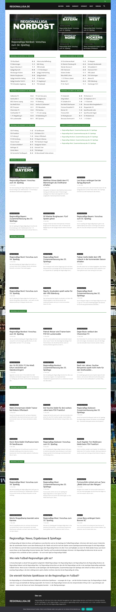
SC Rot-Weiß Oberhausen (15, 515)
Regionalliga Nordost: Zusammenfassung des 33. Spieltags (80, 137)
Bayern (60, 6)
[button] (104, 6)
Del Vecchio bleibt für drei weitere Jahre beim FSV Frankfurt (57, 409)
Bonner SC (80, 515)
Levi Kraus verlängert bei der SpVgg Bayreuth (89, 181)
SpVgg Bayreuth (81, 177)
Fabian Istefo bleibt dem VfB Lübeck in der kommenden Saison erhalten (91, 259)
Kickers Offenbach (89, 44)
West (91, 6)
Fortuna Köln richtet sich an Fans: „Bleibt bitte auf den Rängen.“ (91, 483)
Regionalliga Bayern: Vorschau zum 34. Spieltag (22, 181)
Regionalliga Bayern (65, 25)
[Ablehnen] (114, 609)
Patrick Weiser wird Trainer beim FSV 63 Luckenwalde (57, 333)
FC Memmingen (47, 177)
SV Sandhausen (13, 439)
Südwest (84, 6)
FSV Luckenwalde (47, 328)
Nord (68, 6)
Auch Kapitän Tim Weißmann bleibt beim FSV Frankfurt (89, 443)
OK (83, 609)
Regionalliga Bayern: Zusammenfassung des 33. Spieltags (79, 130)
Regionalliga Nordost (17, 39)
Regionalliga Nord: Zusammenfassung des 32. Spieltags (88, 293)
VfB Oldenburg (47, 288)
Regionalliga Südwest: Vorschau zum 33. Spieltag (56, 443)
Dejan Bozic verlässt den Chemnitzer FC (87, 333)
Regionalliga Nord (64, 44)
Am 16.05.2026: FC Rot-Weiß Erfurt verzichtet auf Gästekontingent (22, 367)
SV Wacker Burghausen (49, 213)
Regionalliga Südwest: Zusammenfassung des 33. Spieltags (80, 140)
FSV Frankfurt (47, 404)
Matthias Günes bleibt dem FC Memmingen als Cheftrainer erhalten (56, 182)
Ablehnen (89, 609)
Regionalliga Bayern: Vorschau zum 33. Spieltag (90, 217)
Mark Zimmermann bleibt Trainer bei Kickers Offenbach (23, 409)
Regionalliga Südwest (82, 404)
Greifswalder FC (81, 362)
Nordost (75, 6)
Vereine (98, 6)
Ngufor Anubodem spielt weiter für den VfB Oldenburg (57, 292)
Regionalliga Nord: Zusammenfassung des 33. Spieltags (79, 133)
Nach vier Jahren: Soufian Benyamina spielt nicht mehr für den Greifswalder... (90, 367)
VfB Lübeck (80, 254)
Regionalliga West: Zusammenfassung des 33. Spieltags (79, 143)
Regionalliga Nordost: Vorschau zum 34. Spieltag (23, 333)
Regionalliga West (88, 25)
